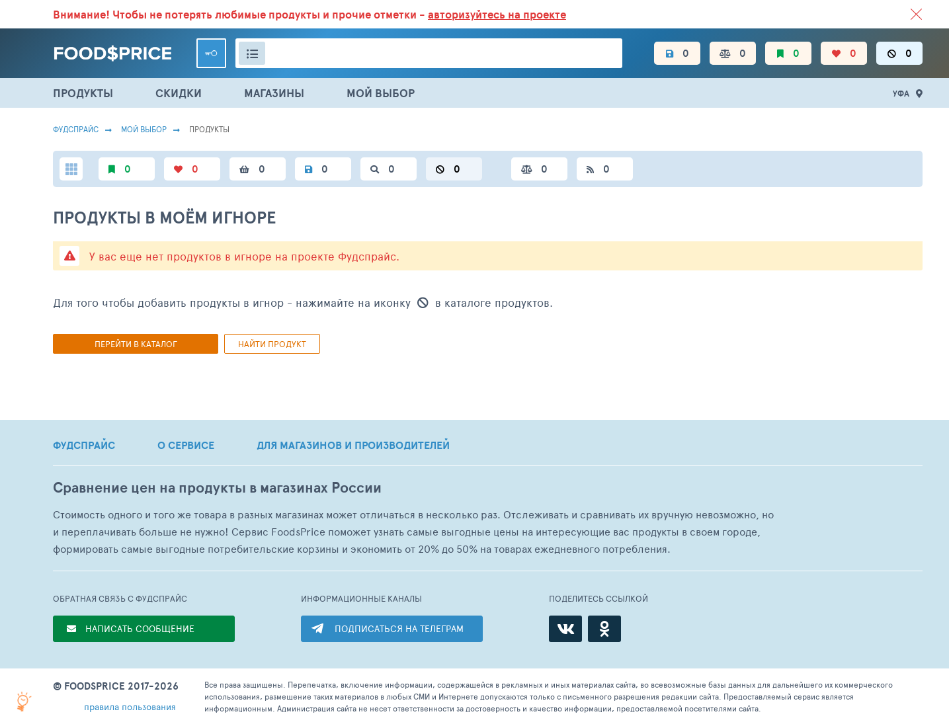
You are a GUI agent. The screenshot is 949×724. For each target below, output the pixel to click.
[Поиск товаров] (428, 53)
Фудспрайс (76, 129)
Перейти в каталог (136, 344)
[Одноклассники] (604, 629)
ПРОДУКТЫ (83, 93)
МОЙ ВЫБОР (381, 93)
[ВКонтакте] (565, 629)
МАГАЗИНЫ (274, 93)
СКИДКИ (178, 93)
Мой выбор (144, 129)
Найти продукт (272, 344)
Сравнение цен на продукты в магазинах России (217, 487)
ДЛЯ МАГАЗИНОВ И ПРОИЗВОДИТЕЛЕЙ (353, 445)
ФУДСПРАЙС (84, 445)
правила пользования (130, 706)
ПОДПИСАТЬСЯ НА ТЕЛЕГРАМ (399, 628)
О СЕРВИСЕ (185, 445)
